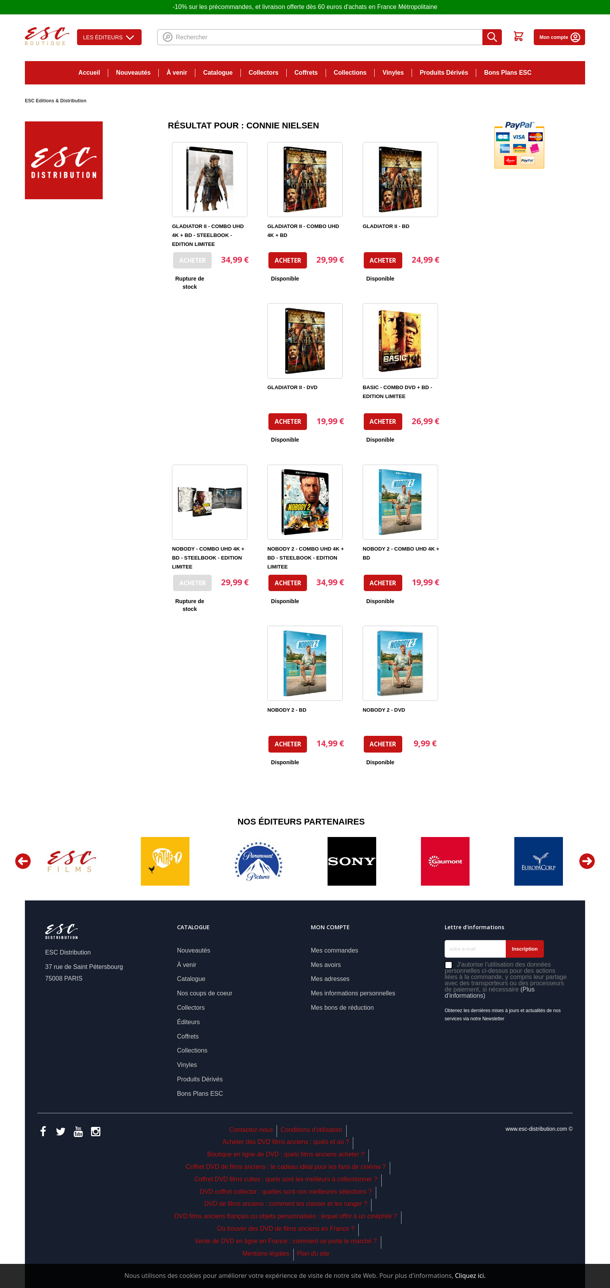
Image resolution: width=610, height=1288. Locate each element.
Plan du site (313, 1253)
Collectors (264, 72)
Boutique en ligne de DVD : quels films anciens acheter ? (286, 1154)
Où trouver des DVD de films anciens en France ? (285, 1228)
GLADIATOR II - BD (386, 226)
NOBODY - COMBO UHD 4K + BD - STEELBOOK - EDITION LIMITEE (208, 558)
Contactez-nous (251, 1130)
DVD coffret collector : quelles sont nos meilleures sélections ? (286, 1191)
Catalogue (218, 72)
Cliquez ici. (470, 1275)
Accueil (89, 72)
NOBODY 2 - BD (286, 710)
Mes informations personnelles (353, 993)
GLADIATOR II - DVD (292, 387)
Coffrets (306, 72)
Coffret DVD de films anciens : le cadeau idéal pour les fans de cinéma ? (286, 1166)
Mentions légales (265, 1253)
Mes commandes (334, 950)
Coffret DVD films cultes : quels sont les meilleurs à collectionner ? (286, 1179)
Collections (350, 72)
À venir (177, 72)
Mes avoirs (326, 965)
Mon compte (560, 37)
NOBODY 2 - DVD (384, 710)
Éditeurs (188, 1022)
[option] (71, 861)
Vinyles (393, 72)
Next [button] (587, 861)
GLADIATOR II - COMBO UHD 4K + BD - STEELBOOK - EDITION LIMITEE (208, 235)
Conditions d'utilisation (311, 1130)
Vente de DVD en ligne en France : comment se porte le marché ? (286, 1241)
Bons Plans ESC (507, 72)
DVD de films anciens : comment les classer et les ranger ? (285, 1203)
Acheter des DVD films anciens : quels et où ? (286, 1142)
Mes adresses (330, 979)
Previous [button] (23, 861)
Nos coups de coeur (204, 993)
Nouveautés (133, 72)
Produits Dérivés (444, 72)
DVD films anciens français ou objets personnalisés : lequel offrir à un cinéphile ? (285, 1216)
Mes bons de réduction (342, 1007)
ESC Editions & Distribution (55, 101)
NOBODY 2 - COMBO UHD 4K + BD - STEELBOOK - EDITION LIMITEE (305, 558)
